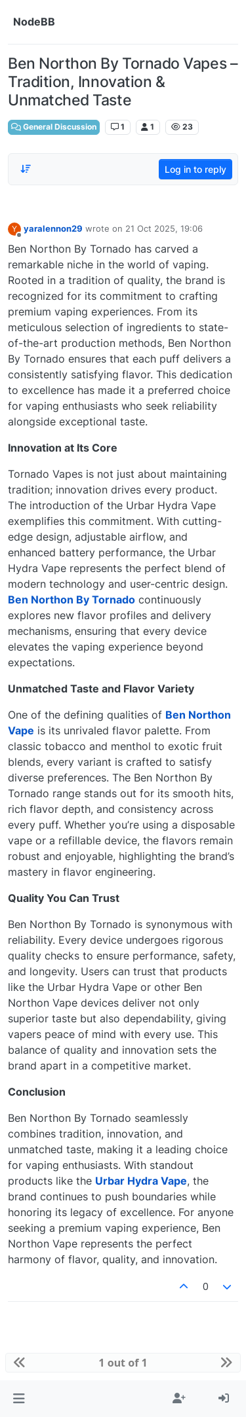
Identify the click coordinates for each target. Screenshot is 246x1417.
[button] (18, 1399)
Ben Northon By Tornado (71, 599)
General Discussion (53, 127)
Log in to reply (195, 169)
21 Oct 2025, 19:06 (164, 228)
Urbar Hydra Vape (141, 1180)
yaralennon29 (53, 228)
